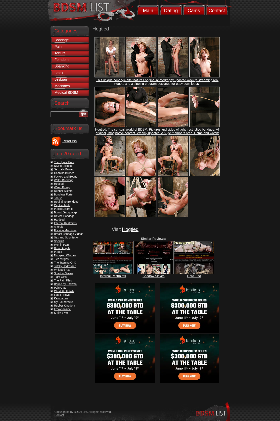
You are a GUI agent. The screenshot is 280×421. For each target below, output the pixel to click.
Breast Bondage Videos (68, 233)
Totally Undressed (65, 266)
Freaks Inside (62, 309)
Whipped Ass (62, 269)
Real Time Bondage (66, 201)
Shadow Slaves (153, 276)
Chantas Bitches (64, 173)
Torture (60, 53)
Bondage (62, 40)
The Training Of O (65, 262)
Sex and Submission (67, 237)
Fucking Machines (65, 230)
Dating (171, 10)
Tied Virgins (61, 259)
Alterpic (58, 226)
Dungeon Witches (65, 255)
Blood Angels (62, 248)
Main (148, 10)
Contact (217, 10)
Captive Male (62, 205)
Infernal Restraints (113, 276)
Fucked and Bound (66, 176)
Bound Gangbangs (65, 212)
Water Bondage (63, 180)
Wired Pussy (62, 187)
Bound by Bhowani (65, 284)
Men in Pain (61, 244)
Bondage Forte (63, 194)
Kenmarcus (61, 298)
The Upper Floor (64, 162)
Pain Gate (60, 287)
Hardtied (59, 219)
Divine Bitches (63, 165)
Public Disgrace (63, 208)
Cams (194, 10)
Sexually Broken (64, 169)
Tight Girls (60, 276)
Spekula (59, 241)
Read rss (69, 141)
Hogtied (130, 229)
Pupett (58, 251)
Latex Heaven (62, 294)
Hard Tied (194, 276)
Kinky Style (61, 312)
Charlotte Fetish (64, 291)
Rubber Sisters (63, 190)
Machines (62, 86)
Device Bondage (64, 216)
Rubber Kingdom (64, 305)
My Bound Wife (63, 302)
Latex (59, 73)
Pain (58, 47)
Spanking (62, 66)
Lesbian (61, 79)
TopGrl (58, 198)
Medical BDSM (66, 93)
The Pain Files (63, 280)
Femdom (62, 60)
